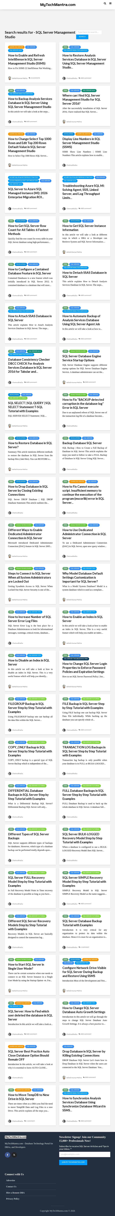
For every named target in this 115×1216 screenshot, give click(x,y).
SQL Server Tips (89, 568)
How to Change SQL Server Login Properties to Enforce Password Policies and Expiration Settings (84, 668)
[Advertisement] (57, 19)
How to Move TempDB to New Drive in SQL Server (28, 1097)
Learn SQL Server (16, 47)
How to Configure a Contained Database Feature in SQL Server (29, 271)
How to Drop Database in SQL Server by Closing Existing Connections (28, 490)
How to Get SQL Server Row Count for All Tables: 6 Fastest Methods (28, 230)
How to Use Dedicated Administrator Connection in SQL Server (84, 534)
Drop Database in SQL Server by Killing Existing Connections (83, 1053)
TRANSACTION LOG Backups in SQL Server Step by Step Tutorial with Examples (84, 751)
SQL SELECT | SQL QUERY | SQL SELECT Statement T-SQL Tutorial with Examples (29, 407)
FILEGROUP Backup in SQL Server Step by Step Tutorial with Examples (30, 708)
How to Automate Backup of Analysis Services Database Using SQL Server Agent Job (81, 320)
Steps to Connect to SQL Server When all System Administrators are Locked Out (29, 577)
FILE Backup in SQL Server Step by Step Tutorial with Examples (83, 706)
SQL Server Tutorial (18, 398)
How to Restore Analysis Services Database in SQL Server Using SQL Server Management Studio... (84, 61)
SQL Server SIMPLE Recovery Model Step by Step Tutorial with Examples (84, 881)
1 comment (85, 947)
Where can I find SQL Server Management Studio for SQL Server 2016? (81, 99)
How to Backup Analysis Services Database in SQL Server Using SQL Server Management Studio (30, 103)
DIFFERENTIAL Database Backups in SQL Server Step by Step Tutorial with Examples (28, 795)
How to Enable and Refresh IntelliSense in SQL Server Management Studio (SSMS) (26, 59)
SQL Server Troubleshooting (76, 659)
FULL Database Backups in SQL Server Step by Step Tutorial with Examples (84, 795)
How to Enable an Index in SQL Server (82, 619)
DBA (65, 47)
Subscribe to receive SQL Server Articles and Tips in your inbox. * (84, 1148)
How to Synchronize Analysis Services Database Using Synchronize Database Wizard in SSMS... (84, 1104)
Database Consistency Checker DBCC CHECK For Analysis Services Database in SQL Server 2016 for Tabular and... (30, 365)
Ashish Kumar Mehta (18, 78)
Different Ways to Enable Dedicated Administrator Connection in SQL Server (25, 534)
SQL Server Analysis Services (75, 50)
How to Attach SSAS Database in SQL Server (30, 318)
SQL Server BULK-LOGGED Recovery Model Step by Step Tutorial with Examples (82, 838)
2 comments (37, 78)
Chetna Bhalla (70, 78)
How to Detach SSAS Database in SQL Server (84, 274)
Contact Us (11, 1186)
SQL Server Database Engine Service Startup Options (81, 358)
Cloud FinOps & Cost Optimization (24, 181)
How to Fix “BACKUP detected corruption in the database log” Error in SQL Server (83, 403)
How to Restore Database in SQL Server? (30, 445)
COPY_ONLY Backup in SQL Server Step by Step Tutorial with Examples (30, 751)
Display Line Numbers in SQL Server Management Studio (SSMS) (81, 143)
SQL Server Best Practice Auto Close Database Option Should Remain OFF (28, 1055)
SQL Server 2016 (89, 90)
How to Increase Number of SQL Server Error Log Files (29, 619)
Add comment (87, 78)
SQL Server (31, 47)
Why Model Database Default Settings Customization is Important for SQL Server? (82, 577)
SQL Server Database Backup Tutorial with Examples (82, 923)
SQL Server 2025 (16, 50)
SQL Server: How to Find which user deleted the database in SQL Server (30, 1015)
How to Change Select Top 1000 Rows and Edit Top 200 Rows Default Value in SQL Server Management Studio (29, 145)
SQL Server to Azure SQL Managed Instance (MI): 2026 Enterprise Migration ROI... (28, 193)
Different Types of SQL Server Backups (28, 836)
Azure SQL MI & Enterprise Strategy (24, 177)
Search (81, 36)
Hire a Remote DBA (15, 1193)
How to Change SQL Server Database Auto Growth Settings (83, 1010)
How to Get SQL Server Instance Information (84, 228)
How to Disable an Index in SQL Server (28, 662)
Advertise (10, 1180)
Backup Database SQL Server (82, 443)
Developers (68, 134)
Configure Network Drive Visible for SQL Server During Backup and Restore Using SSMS (84, 972)
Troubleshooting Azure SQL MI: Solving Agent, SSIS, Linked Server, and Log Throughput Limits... (83, 192)
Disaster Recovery (78, 351)
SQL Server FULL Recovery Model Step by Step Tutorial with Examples (30, 881)
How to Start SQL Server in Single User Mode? (26, 966)
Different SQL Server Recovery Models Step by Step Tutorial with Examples (29, 925)
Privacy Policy (12, 1199)
